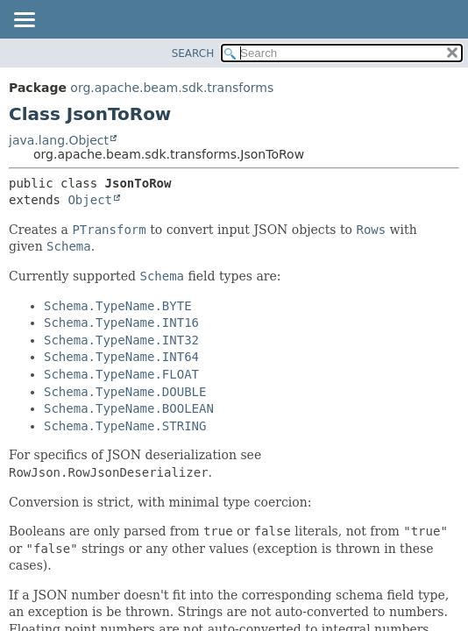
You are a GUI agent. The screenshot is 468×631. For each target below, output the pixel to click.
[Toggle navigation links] (24, 21)
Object (89, 200)
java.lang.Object (59, 140)
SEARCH (193, 53)
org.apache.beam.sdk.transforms (171, 88)
